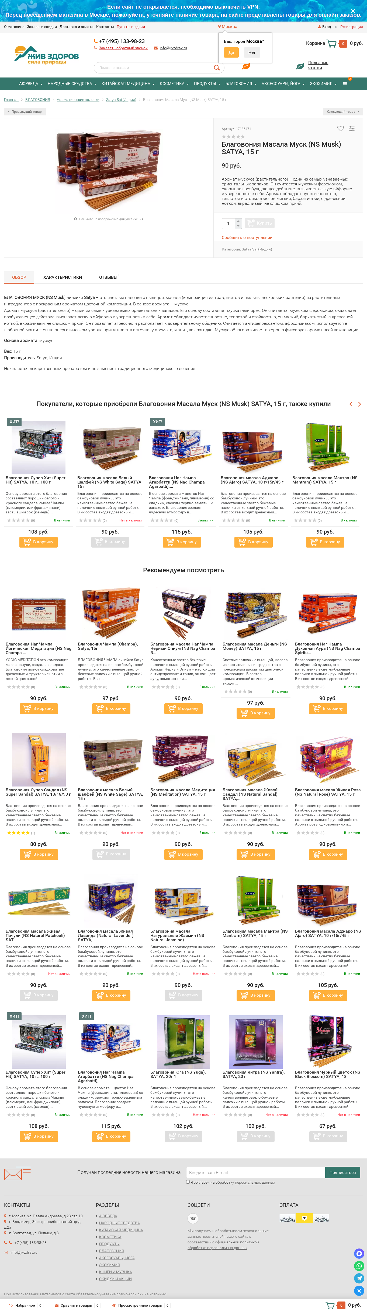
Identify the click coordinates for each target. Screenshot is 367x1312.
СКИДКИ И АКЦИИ (115, 1279)
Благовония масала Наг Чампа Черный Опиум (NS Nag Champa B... (182, 648)
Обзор (19, 277)
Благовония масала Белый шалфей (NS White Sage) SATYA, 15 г (110, 482)
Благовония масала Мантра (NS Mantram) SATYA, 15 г (325, 480)
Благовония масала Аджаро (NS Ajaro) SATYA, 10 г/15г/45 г (252, 480)
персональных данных (255, 1182)
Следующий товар (343, 112)
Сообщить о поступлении (247, 237)
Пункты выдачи (131, 26)
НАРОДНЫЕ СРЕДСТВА (70, 83)
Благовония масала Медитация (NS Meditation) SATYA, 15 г (182, 792)
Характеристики (62, 277)
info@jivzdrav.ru (173, 48)
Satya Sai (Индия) (257, 249)
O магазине (14, 26)
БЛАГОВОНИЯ (239, 83)
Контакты (105, 26)
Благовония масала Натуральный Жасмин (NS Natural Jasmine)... (177, 935)
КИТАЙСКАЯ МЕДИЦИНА (126, 83)
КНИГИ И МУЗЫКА (115, 1272)
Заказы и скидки (42, 26)
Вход (324, 26)
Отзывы (109, 276)
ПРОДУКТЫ (205, 83)
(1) (21, 833)
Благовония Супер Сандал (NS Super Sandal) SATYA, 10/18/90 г (38, 792)
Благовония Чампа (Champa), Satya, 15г (108, 646)
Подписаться (343, 1172)
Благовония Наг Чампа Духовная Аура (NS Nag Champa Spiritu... (327, 648)
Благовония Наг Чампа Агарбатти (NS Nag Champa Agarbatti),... (177, 482)
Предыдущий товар (25, 112)
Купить (264, 223)
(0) (21, 521)
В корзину (43, 541)
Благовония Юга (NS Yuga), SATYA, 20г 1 (178, 1074)
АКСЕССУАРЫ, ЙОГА (281, 83)
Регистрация (351, 26)
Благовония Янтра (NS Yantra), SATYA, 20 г (254, 1074)
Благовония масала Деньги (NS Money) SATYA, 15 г (255, 646)
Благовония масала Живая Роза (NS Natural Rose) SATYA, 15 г (328, 792)
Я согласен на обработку (230, 1182)
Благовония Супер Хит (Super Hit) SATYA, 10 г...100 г (35, 480)
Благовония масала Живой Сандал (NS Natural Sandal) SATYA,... (250, 794)
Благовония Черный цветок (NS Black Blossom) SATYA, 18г (327, 1074)
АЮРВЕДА (28, 83)
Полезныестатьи (318, 65)
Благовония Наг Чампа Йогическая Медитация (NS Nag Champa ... (38, 648)
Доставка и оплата (77, 26)
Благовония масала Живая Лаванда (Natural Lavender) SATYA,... (106, 935)
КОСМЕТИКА (172, 83)
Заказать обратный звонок (123, 48)
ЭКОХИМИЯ (321, 83)
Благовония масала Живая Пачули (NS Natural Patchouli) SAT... (35, 935)
